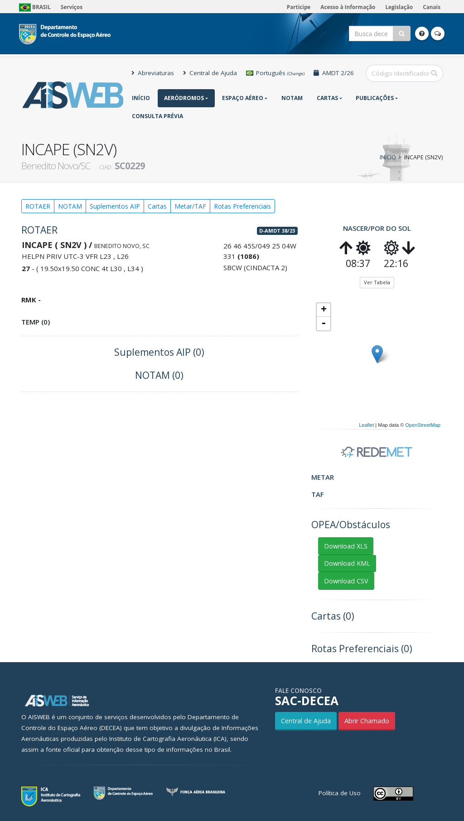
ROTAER (37, 206)
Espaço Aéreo (242, 98)
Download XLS (345, 546)
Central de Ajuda (210, 73)
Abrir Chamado (366, 720)
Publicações (375, 98)
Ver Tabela (377, 282)
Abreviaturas (152, 73)
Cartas (327, 98)
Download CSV (346, 581)
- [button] (323, 323)
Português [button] (275, 73)
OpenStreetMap (422, 425)
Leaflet (366, 425)
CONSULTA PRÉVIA (157, 116)
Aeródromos (184, 98)
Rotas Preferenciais (242, 206)
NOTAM (292, 98)
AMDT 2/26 (334, 73)
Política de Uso (340, 793)
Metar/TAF (190, 206)
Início (141, 98)
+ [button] (324, 310)
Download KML (347, 563)
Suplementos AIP (115, 206)
